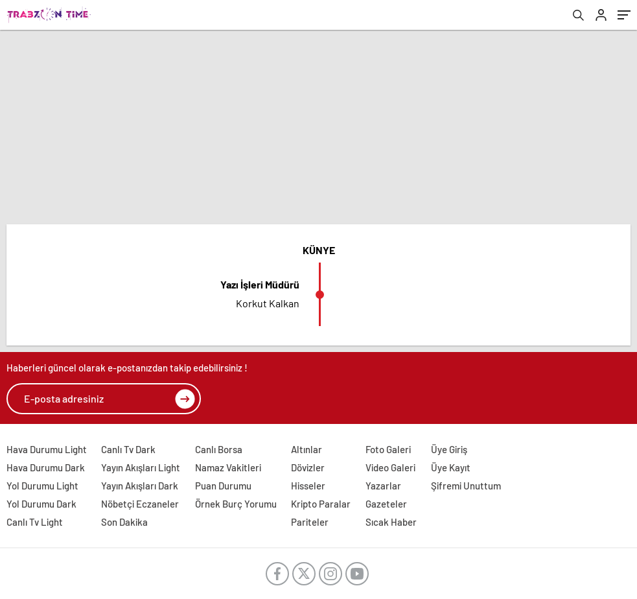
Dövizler (308, 467)
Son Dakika (124, 522)
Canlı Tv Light (34, 522)
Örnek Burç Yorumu (236, 504)
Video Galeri (390, 467)
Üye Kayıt (450, 467)
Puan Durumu (223, 485)
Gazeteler (386, 504)
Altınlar (306, 449)
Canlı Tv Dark (128, 449)
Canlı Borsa (218, 449)
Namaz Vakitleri (228, 467)
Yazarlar (383, 485)
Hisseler (308, 485)
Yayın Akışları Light (140, 467)
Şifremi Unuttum (466, 485)
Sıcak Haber (391, 522)
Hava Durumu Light (46, 449)
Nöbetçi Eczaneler (140, 504)
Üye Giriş (449, 449)
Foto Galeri (388, 449)
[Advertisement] (318, 127)
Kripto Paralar (321, 504)
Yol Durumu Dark (41, 504)
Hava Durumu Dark (45, 467)
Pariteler (310, 522)
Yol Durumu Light (42, 485)
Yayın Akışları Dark (139, 485)
